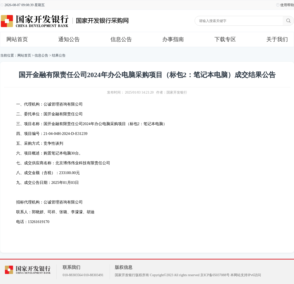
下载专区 (225, 39)
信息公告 (121, 39)
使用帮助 (287, 5)
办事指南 (173, 39)
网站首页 (17, 39)
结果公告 (59, 55)
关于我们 (277, 39)
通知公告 (69, 39)
